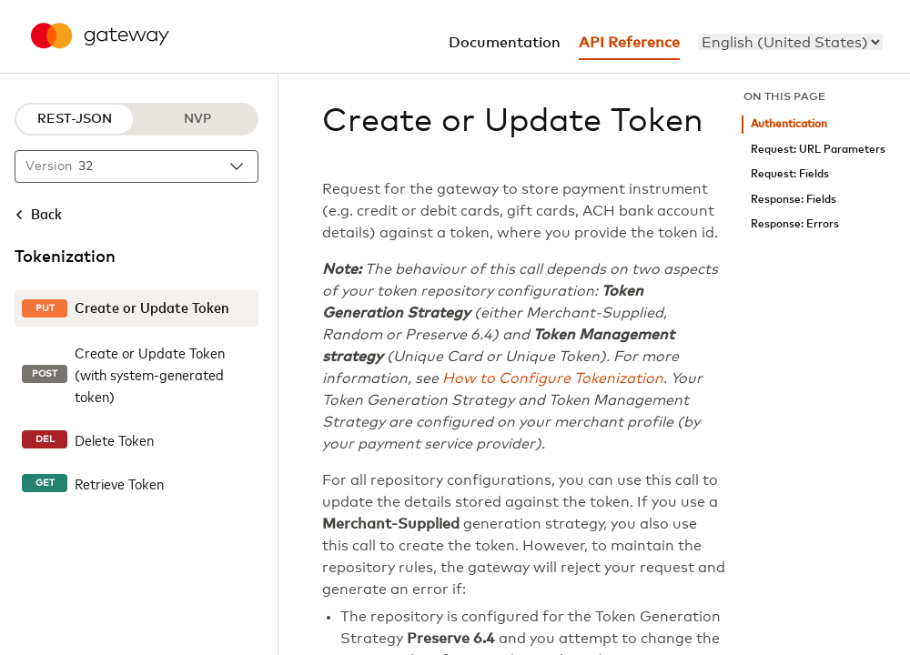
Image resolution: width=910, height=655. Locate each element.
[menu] (790, 42)
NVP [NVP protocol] (197, 119)
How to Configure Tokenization (552, 378)
